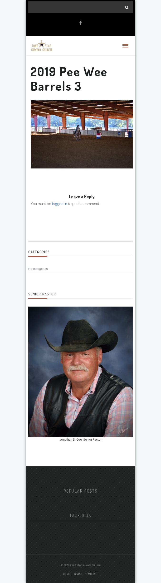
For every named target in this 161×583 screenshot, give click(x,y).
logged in (59, 204)
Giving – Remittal (85, 574)
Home (66, 574)
